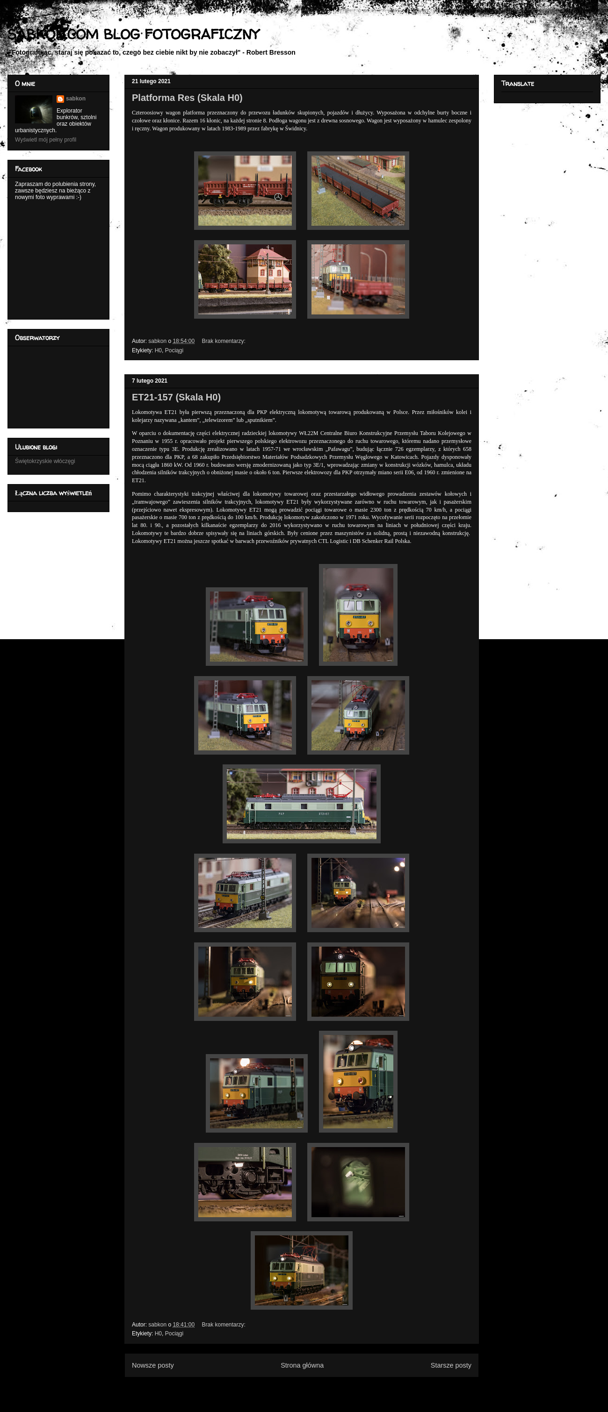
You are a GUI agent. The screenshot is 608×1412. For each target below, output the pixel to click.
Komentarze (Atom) (317, 1387)
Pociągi (174, 350)
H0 (158, 350)
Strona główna (302, 1365)
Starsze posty (451, 1365)
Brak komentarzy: (224, 341)
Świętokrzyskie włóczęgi (45, 461)
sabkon (76, 98)
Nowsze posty (153, 1365)
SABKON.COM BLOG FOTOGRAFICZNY (133, 33)
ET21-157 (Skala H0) (176, 397)
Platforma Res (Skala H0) (187, 98)
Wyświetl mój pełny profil (45, 139)
